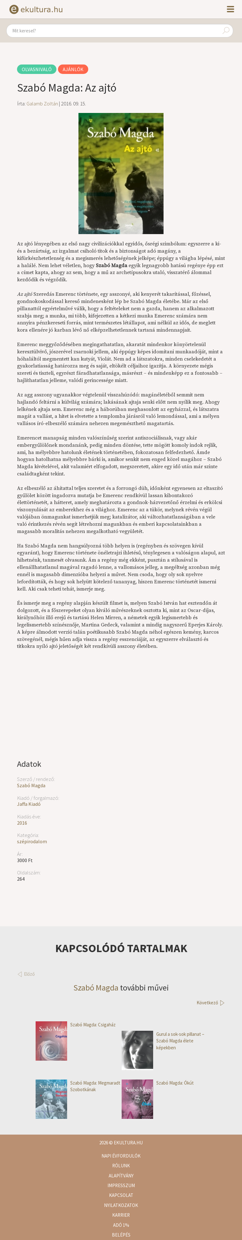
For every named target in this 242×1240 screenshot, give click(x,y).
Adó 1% (121, 1225)
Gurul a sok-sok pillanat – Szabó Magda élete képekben (163, 1041)
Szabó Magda (31, 785)
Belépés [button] (121, 1235)
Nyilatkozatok (121, 1205)
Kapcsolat (121, 1195)
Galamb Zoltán (42, 103)
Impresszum (121, 1185)
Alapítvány (121, 1176)
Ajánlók (73, 69)
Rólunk (121, 1166)
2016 (22, 823)
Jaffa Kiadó (29, 804)
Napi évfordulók (121, 1156)
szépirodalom (32, 841)
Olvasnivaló (37, 69)
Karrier (121, 1215)
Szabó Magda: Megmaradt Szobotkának (78, 1086)
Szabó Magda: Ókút (158, 1083)
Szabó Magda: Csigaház (76, 1024)
